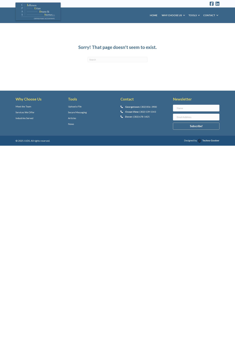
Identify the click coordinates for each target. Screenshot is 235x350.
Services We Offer (25, 112)
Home (153, 15)
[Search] (117, 59)
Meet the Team (23, 106)
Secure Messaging (77, 112)
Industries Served (24, 118)
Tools (192, 15)
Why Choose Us (172, 15)
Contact (209, 15)
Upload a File (75, 106)
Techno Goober (208, 140)
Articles (72, 118)
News (71, 123)
